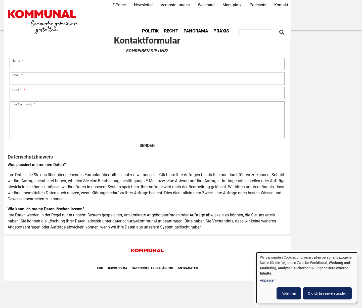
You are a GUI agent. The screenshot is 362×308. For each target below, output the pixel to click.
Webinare (206, 5)
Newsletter (143, 5)
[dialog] (306, 277)
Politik (150, 30)
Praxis (221, 30)
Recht (171, 30)
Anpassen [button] (268, 280)
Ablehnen (289, 293)
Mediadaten (188, 268)
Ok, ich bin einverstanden (327, 293)
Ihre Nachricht (22, 104)
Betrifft (17, 90)
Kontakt (281, 5)
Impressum (117, 268)
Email (15, 75)
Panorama (196, 30)
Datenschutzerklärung (152, 268)
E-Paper (119, 5)
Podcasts (258, 5)
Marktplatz (232, 5)
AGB (100, 268)
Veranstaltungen (175, 5)
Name (16, 60)
